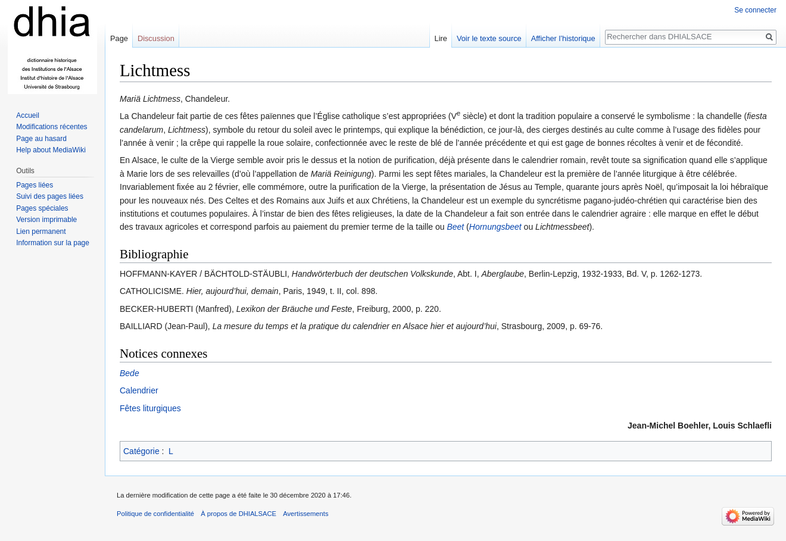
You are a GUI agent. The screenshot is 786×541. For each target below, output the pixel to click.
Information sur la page (52, 243)
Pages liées (34, 185)
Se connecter (755, 10)
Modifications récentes (51, 127)
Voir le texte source (489, 38)
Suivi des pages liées (49, 196)
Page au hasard (41, 139)
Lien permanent (41, 231)
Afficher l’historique (563, 38)
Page (119, 38)
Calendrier (139, 390)
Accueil (27, 115)
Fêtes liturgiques (150, 408)
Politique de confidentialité (155, 513)
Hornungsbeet (495, 227)
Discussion (156, 38)
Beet (455, 227)
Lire (441, 38)
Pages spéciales (42, 208)
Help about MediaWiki (51, 150)
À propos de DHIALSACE (238, 513)
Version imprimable (46, 219)
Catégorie (141, 451)
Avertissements (305, 513)
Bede (129, 373)
